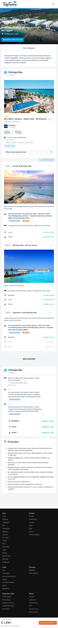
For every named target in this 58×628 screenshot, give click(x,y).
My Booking (6, 600)
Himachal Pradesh (8, 582)
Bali (3, 525)
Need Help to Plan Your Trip (12, 39)
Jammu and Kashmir (9, 576)
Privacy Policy (33, 612)
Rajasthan (5, 588)
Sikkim (4, 585)
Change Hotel (10, 146)
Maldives (5, 531)
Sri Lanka (5, 538)
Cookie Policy (33, 603)
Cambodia (5, 547)
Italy (30, 528)
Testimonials (6, 597)
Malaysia (5, 559)
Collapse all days (47, 160)
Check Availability (48, 623)
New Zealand (33, 573)
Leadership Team (8, 606)
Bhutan (4, 553)
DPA (30, 606)
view (50, 119)
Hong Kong (6, 528)
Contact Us (32, 600)
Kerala (4, 579)
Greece (31, 522)
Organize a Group (8, 603)
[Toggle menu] (53, 4)
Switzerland (33, 519)
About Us (32, 597)
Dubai (4, 516)
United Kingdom (34, 534)
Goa (3, 570)
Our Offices (6, 609)
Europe (31, 516)
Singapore (5, 522)
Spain (31, 525)
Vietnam (5, 534)
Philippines (6, 562)
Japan (4, 550)
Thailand (5, 519)
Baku (4, 544)
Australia (32, 570)
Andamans (5, 573)
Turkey (4, 541)
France (31, 531)
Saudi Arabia (6, 556)
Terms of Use (33, 609)
